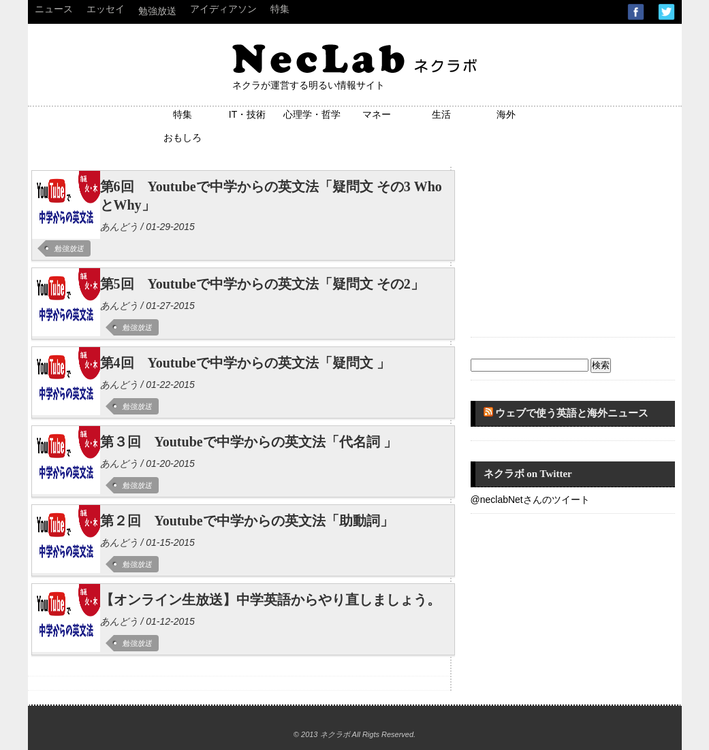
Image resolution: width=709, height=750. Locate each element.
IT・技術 (247, 114)
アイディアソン (223, 8)
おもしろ (182, 137)
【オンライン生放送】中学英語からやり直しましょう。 (270, 599)
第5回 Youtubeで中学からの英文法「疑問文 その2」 (262, 283)
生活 (441, 114)
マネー (376, 114)
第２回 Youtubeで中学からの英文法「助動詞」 (247, 520)
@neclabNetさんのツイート (530, 499)
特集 (279, 8)
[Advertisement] (573, 245)
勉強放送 (157, 10)
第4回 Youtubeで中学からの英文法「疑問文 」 (245, 362)
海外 (506, 114)
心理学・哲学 (312, 114)
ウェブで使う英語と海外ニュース (571, 413)
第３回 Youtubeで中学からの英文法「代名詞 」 (248, 441)
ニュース (54, 8)
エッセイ (105, 8)
